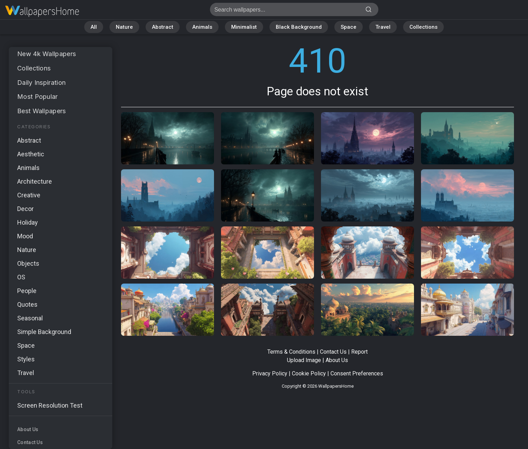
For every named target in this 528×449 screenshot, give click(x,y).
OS (21, 277)
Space (348, 27)
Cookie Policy (309, 373)
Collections (423, 27)
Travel (382, 27)
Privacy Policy (269, 373)
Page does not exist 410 (42, 11)
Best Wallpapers (41, 111)
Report (359, 351)
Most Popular (37, 96)
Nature (124, 27)
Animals (202, 27)
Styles (26, 359)
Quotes (27, 304)
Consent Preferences (356, 373)
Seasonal (30, 318)
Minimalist (244, 27)
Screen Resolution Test (49, 405)
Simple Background (44, 331)
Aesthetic (30, 154)
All (94, 27)
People (26, 290)
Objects (28, 263)
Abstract (162, 27)
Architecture (34, 181)
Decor (25, 208)
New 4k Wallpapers (46, 53)
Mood (25, 236)
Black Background (299, 27)
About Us (27, 429)
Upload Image (304, 360)
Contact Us (30, 442)
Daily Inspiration (41, 82)
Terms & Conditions (291, 351)
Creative (28, 195)
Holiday (27, 222)
